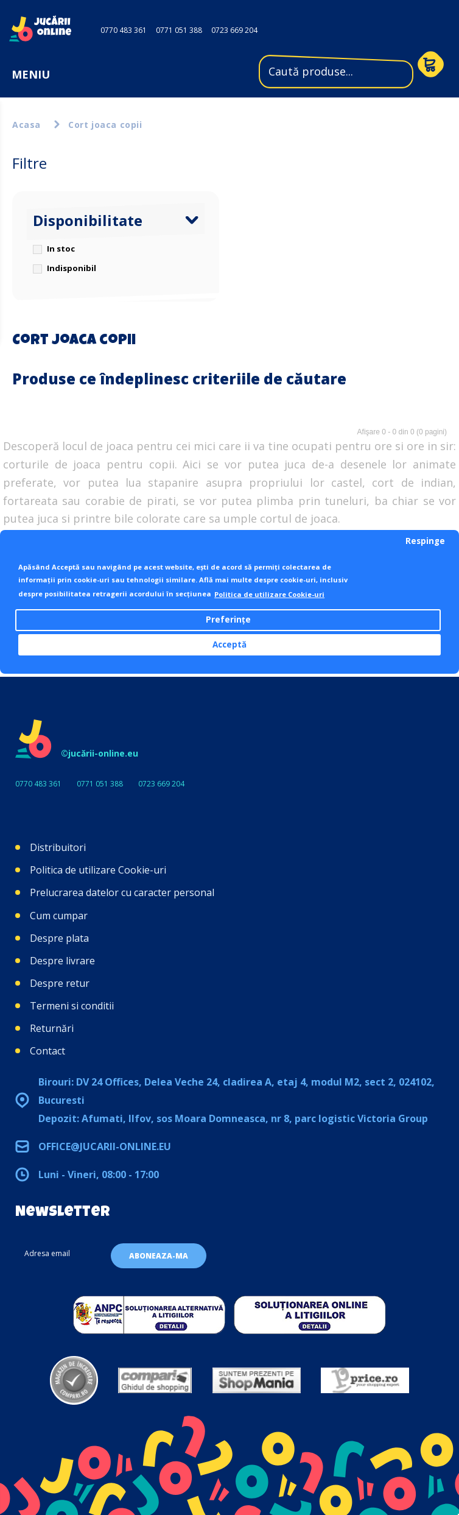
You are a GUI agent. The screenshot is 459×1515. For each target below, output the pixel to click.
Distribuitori (58, 847)
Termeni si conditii (72, 1005)
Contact (47, 1051)
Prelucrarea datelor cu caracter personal (122, 892)
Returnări (52, 1028)
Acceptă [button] (229, 644)
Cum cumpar (59, 915)
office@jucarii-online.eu (104, 1146)
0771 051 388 (179, 30)
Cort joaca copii (105, 124)
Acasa (26, 124)
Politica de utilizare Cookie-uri (98, 870)
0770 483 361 (123, 30)
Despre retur (59, 983)
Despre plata (59, 938)
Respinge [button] (425, 540)
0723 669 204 (234, 30)
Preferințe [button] (228, 619)
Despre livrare (62, 960)
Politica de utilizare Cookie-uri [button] (269, 594)
